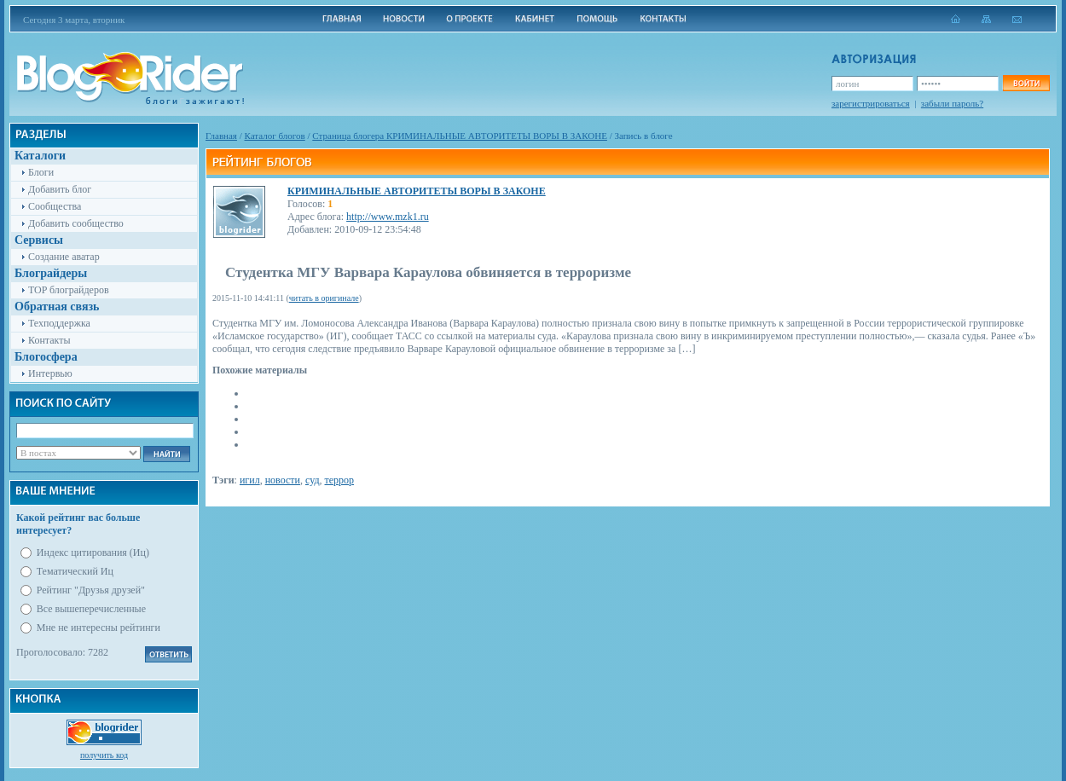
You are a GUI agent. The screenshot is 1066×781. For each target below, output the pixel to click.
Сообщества (54, 206)
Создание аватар (64, 257)
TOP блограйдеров (68, 290)
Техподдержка (59, 323)
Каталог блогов (275, 135)
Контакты (49, 340)
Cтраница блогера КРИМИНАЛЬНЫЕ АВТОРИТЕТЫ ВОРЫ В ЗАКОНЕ (459, 135)
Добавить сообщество (76, 223)
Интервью (50, 373)
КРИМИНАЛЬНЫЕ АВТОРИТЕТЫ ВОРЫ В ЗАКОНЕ (416, 191)
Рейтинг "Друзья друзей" (91, 590)
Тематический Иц (75, 571)
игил (250, 480)
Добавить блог (59, 189)
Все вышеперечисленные (91, 609)
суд (312, 480)
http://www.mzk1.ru (387, 217)
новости (282, 480)
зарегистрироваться (870, 103)
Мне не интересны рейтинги (98, 627)
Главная (221, 135)
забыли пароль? (952, 103)
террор (340, 480)
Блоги (41, 172)
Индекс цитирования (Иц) (93, 552)
